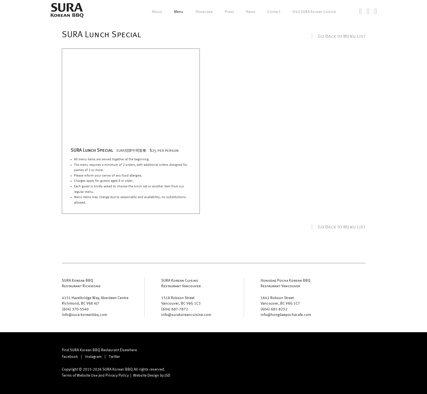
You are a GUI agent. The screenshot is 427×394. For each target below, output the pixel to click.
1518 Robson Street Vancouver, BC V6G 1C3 (181, 300)
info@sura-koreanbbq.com (84, 314)
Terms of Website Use (79, 375)
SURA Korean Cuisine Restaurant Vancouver (181, 283)
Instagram (93, 356)
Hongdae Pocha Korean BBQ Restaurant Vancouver (286, 283)
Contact (273, 12)
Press (229, 12)
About (157, 12)
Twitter (114, 356)
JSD (167, 375)
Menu (178, 12)
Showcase (204, 12)
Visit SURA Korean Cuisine (314, 12)
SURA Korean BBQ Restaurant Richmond (81, 283)
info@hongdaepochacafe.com (286, 314)
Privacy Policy (117, 375)
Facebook (70, 356)
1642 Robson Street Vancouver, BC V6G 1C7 (280, 300)
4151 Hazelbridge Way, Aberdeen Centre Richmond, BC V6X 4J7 (95, 300)
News (250, 12)
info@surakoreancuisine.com (186, 314)
